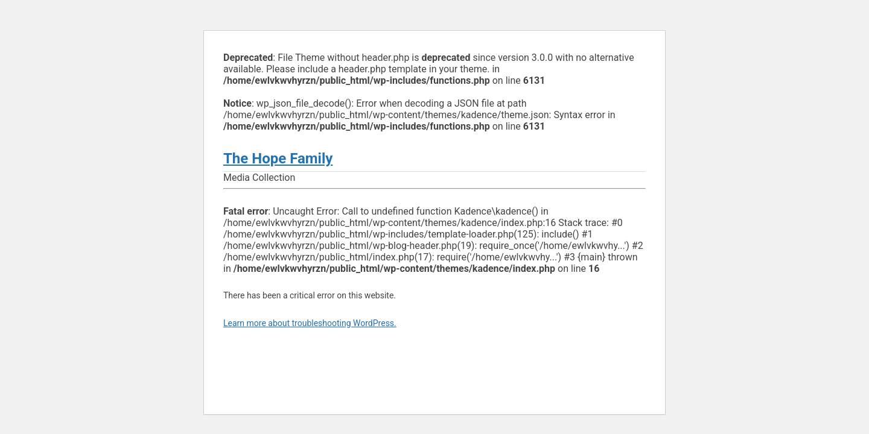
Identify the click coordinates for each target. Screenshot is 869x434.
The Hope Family (278, 158)
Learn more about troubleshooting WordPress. (309, 323)
